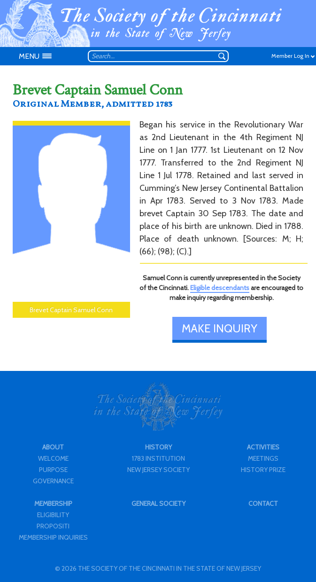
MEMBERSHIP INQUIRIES (53, 537)
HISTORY (158, 447)
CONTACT (263, 503)
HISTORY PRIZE (263, 469)
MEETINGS (263, 458)
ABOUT (53, 447)
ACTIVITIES (263, 447)
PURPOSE (53, 469)
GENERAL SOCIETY (158, 503)
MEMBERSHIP (53, 503)
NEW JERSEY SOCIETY (158, 469)
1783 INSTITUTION (158, 458)
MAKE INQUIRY (219, 328)
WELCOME (53, 458)
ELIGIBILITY (53, 515)
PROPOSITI (53, 526)
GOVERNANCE (53, 481)
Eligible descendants (219, 287)
